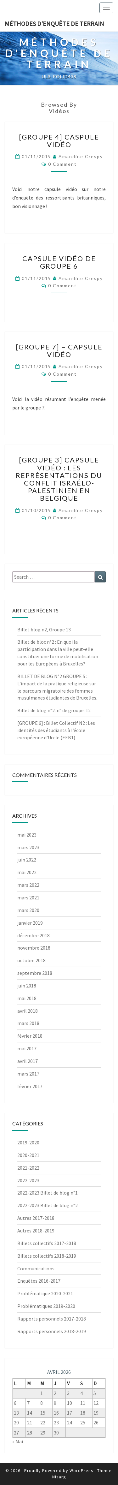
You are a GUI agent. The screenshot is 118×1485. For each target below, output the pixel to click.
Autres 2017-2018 (35, 1218)
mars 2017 (28, 1074)
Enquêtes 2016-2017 (38, 1281)
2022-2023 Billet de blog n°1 (47, 1193)
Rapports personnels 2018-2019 (51, 1331)
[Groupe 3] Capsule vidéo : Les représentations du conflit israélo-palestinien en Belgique (59, 479)
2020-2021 (28, 1155)
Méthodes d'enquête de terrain (54, 23)
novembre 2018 (33, 948)
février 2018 (29, 1036)
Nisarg (59, 1477)
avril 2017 (27, 1061)
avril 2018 (27, 1011)
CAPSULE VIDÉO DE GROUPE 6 (59, 262)
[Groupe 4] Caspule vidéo (59, 141)
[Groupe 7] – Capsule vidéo (59, 351)
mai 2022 (27, 872)
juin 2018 (26, 985)
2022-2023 (28, 1180)
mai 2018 (27, 998)
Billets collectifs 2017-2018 (46, 1243)
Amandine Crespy (81, 156)
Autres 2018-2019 (35, 1230)
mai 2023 (27, 835)
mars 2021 (28, 897)
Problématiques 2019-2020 (46, 1306)
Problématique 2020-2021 (45, 1293)
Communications (35, 1268)
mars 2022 (28, 885)
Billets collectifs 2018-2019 (46, 1256)
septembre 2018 (34, 973)
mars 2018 (28, 1023)
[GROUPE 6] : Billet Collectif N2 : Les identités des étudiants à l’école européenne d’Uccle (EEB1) (56, 730)
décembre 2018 (33, 935)
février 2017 (29, 1086)
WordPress (81, 1470)
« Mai (17, 1441)
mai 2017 (27, 1048)
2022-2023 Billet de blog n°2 (47, 1205)
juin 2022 (26, 859)
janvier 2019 (30, 923)
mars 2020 (28, 910)
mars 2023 (28, 847)
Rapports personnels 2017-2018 (51, 1318)
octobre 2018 (31, 960)
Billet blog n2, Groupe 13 (44, 629)
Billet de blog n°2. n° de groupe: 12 (54, 710)
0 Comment (62, 164)
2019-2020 (28, 1142)
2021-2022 (28, 1168)
